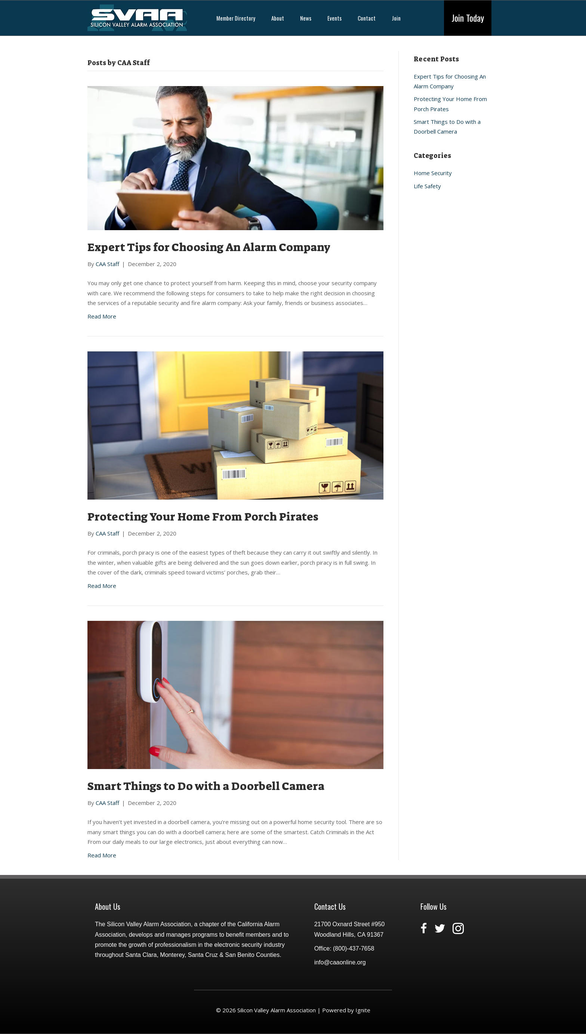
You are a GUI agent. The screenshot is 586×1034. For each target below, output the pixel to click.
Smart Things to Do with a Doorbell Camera (205, 786)
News (305, 18)
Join (396, 18)
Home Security (433, 173)
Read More (101, 316)
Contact (367, 18)
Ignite (362, 1010)
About (277, 18)
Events (334, 18)
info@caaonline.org (340, 962)
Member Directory (235, 18)
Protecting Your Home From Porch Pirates (202, 516)
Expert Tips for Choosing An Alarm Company (208, 247)
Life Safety (427, 186)
